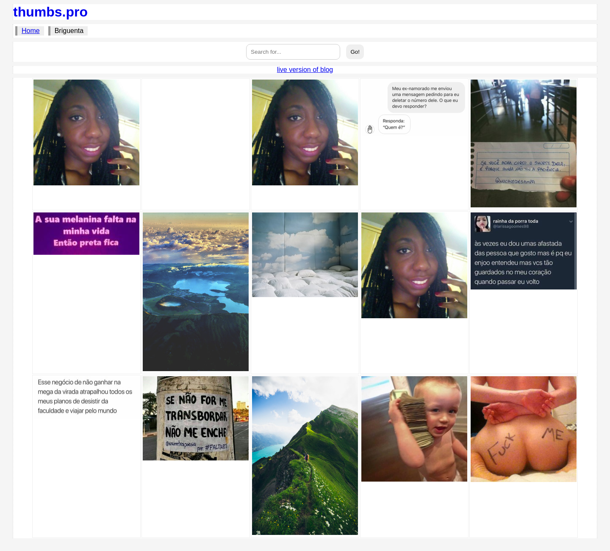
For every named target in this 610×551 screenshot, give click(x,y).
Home (31, 30)
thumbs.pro (50, 11)
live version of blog (305, 69)
